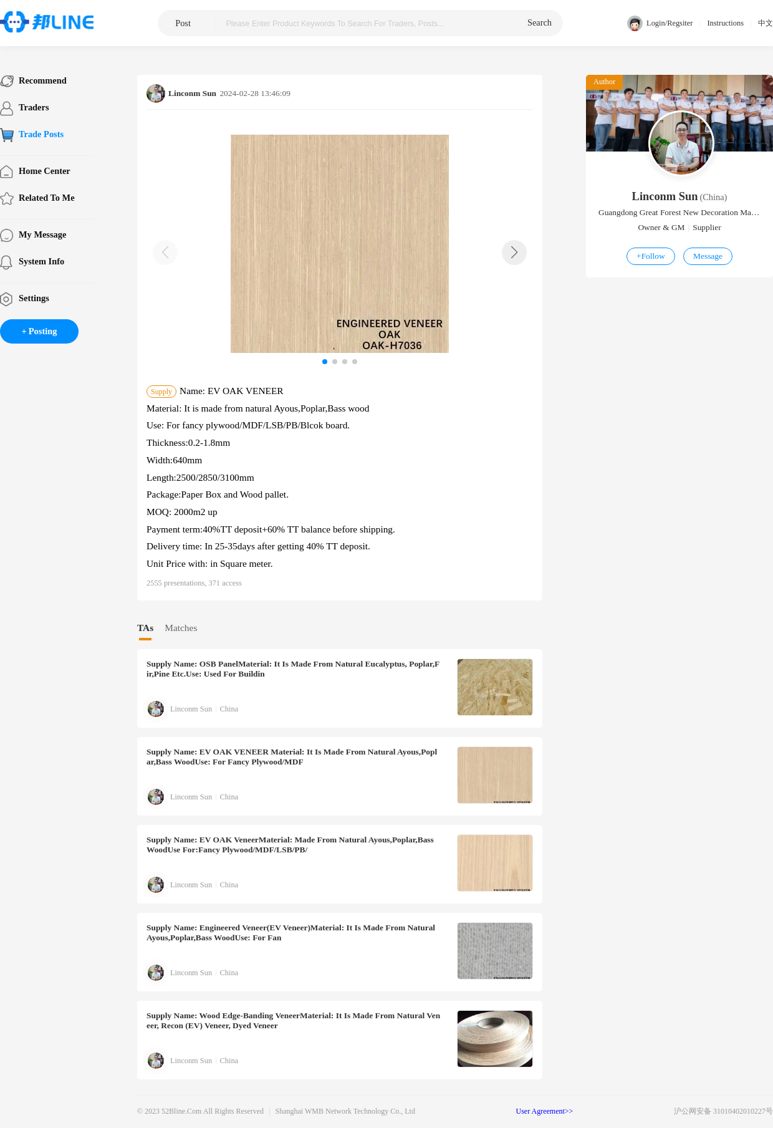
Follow (650, 256)
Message (708, 256)
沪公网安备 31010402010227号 (723, 1111)
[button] (514, 252)
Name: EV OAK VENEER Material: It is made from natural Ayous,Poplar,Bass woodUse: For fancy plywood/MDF (291, 756)
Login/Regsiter (660, 23)
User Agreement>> (545, 1111)
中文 (765, 23)
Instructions (725, 23)
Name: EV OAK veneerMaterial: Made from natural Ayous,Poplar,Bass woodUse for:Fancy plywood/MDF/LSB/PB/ (290, 844)
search (539, 22)
